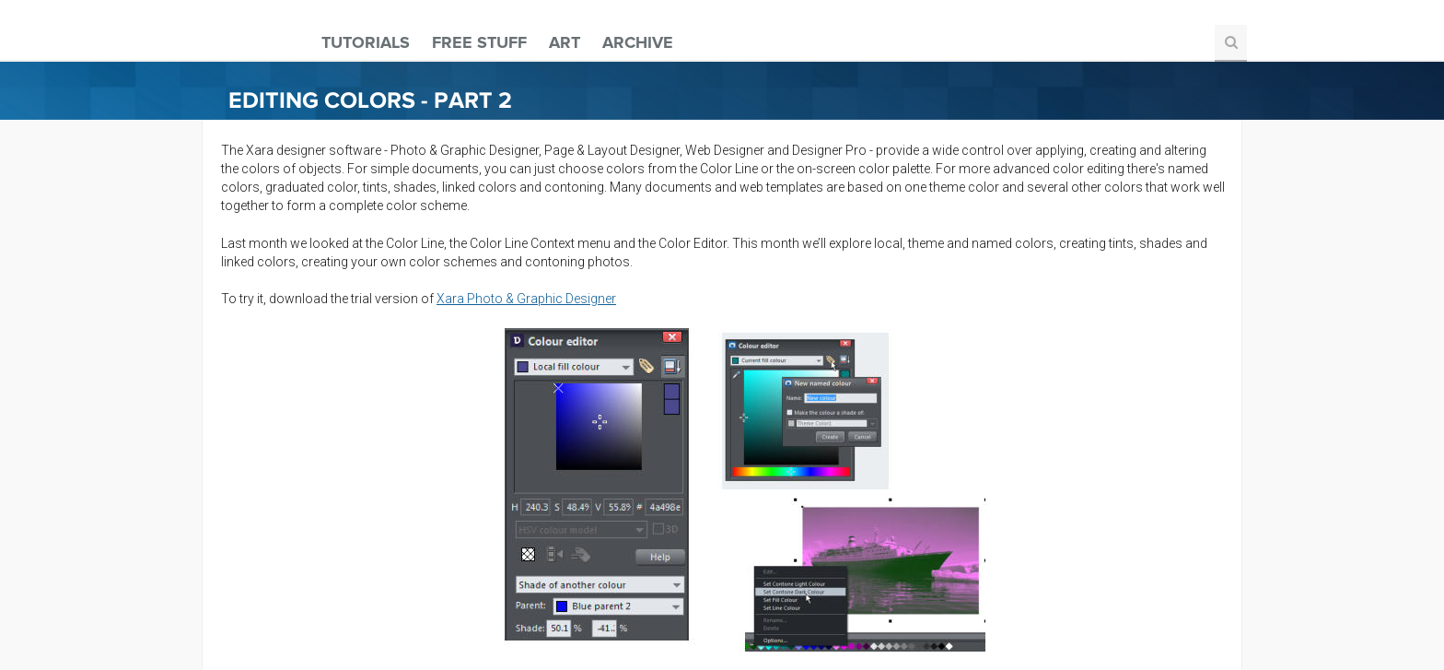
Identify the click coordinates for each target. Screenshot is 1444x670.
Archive (637, 42)
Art (564, 42)
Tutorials (365, 42)
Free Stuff (479, 42)
